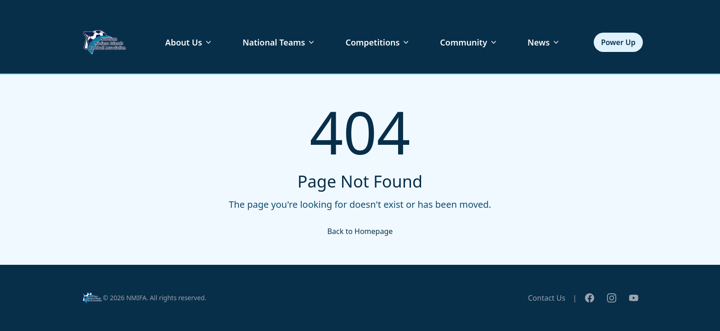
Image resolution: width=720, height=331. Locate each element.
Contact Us (546, 298)
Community (469, 42)
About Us (189, 42)
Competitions (378, 42)
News (544, 42)
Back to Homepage (360, 231)
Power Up (618, 42)
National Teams (279, 42)
